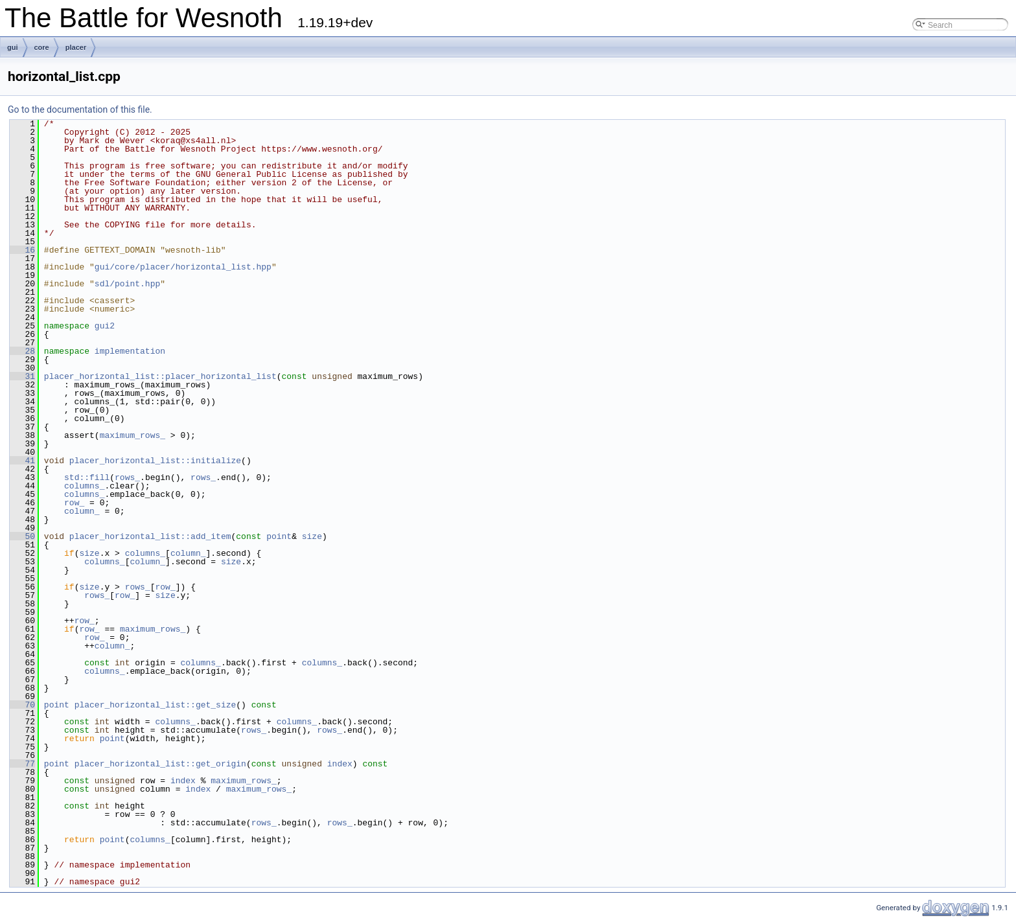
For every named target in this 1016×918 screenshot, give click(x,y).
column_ (82, 511)
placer (75, 47)
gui (12, 47)
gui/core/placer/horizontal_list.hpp (183, 267)
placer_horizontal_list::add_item (150, 536)
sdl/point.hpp (127, 284)
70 (22, 705)
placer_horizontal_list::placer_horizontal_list (160, 376)
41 (22, 460)
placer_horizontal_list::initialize (155, 460)
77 (22, 764)
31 (22, 376)
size (312, 536)
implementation (130, 351)
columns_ (84, 486)
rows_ (127, 477)
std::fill (87, 477)
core (41, 47)
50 (22, 536)
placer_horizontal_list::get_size (156, 705)
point (279, 536)
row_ (74, 503)
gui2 (105, 326)
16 (22, 250)
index (339, 764)
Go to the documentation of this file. (80, 109)
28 (22, 351)
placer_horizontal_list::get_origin (160, 764)
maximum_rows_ (132, 435)
